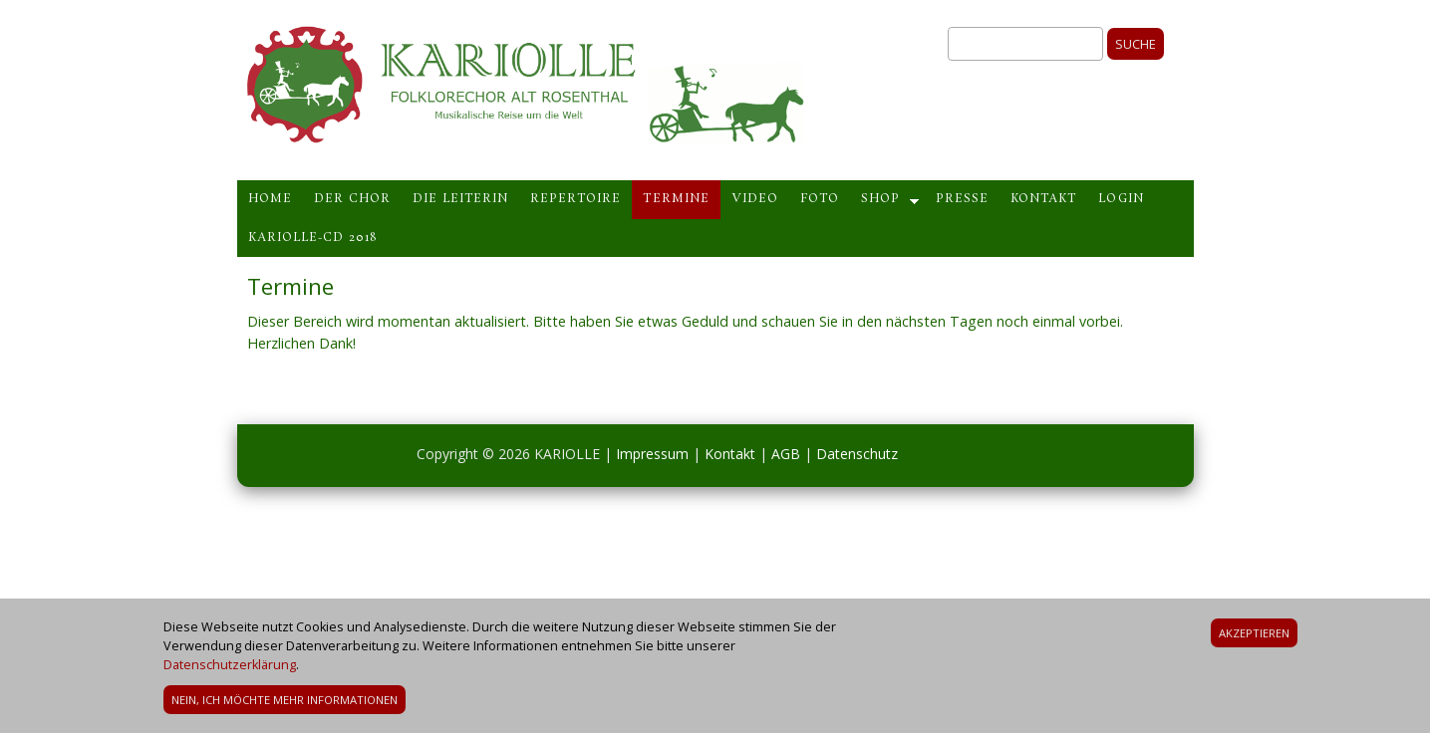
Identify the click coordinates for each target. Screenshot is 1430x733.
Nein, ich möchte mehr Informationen (284, 702)
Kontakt (1043, 199)
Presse (962, 199)
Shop (880, 199)
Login (1120, 199)
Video (754, 199)
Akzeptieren (1254, 635)
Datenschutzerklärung (229, 667)
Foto (819, 199)
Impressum (652, 453)
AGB (785, 453)
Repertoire (575, 199)
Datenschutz (857, 453)
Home (270, 199)
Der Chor (352, 199)
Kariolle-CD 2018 (312, 238)
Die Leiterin (460, 199)
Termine (676, 199)
